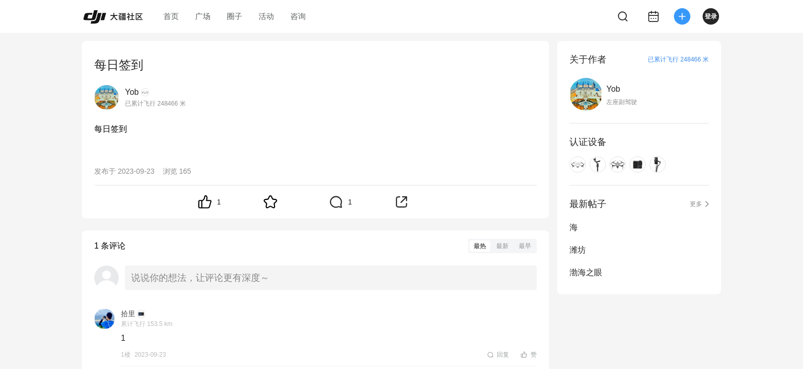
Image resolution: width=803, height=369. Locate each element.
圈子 (234, 16)
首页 (171, 16)
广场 (202, 16)
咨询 (298, 16)
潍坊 (577, 249)
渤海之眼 (585, 272)
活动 (266, 16)
